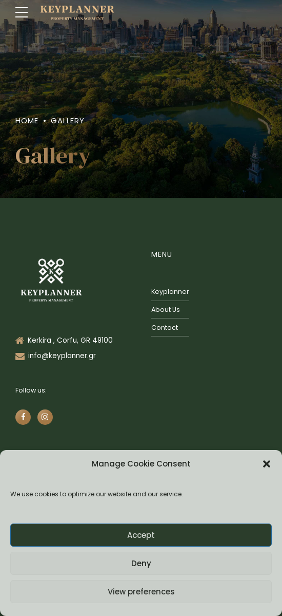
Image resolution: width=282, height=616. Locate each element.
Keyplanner (170, 291)
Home (26, 120)
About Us (165, 309)
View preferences (141, 591)
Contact (164, 327)
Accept (141, 535)
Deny (141, 563)
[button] (266, 464)
